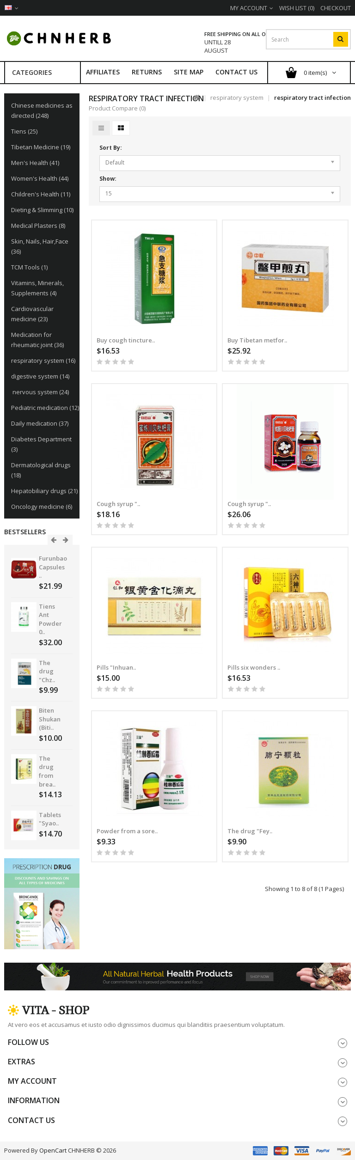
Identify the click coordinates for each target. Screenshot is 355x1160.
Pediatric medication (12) (45, 407)
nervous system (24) (40, 392)
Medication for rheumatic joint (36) (37, 339)
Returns (147, 71)
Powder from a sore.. (127, 831)
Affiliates (103, 71)
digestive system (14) (40, 376)
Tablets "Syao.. (50, 819)
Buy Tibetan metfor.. (257, 340)
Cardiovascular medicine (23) (32, 314)
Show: (107, 179)
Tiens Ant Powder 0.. (50, 619)
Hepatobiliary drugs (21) (44, 491)
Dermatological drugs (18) (41, 470)
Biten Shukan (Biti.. (50, 719)
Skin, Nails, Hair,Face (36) (39, 246)
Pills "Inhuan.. (116, 667)
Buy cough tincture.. (126, 340)
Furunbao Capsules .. (53, 567)
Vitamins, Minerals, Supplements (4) (37, 288)
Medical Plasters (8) (38, 225)
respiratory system (236, 97)
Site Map (188, 71)
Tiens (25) (24, 131)
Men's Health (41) (35, 163)
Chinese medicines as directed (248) (42, 110)
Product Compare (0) (117, 108)
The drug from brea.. (47, 771)
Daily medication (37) (39, 423)
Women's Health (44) (39, 178)
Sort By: (110, 148)
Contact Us (236, 71)
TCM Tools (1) (29, 267)
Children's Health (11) (40, 194)
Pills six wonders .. (253, 667)
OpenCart (53, 1150)
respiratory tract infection (312, 97)
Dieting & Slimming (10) (42, 210)
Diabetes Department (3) (41, 444)
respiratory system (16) (43, 360)
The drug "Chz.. (47, 671)
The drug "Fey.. (249, 831)
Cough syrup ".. (118, 504)
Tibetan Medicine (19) (40, 147)
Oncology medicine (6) (41, 506)
